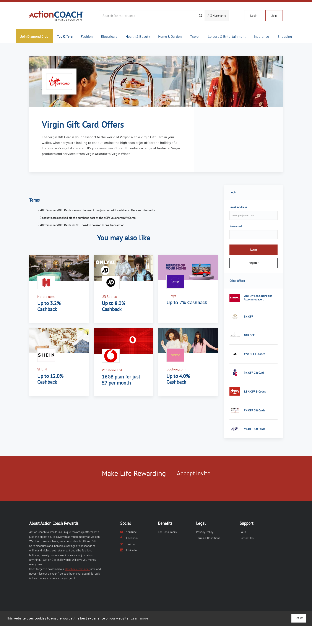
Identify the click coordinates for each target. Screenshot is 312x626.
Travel (195, 36)
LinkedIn (128, 550)
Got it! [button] (298, 618)
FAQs (243, 532)
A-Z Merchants (217, 15)
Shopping (285, 36)
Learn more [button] (139, 618)
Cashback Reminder (77, 569)
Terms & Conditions (208, 538)
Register (253, 263)
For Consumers (167, 532)
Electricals (109, 36)
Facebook (129, 538)
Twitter (127, 544)
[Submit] (201, 15)
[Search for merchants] (148, 15)
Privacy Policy (204, 532)
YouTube (128, 532)
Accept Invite (193, 473)
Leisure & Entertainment (227, 36)
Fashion (87, 36)
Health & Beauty (138, 36)
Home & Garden (170, 36)
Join (274, 15)
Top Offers (65, 36)
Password (235, 226)
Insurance (261, 36)
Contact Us (247, 538)
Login (253, 15)
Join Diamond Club (34, 36)
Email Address (238, 207)
